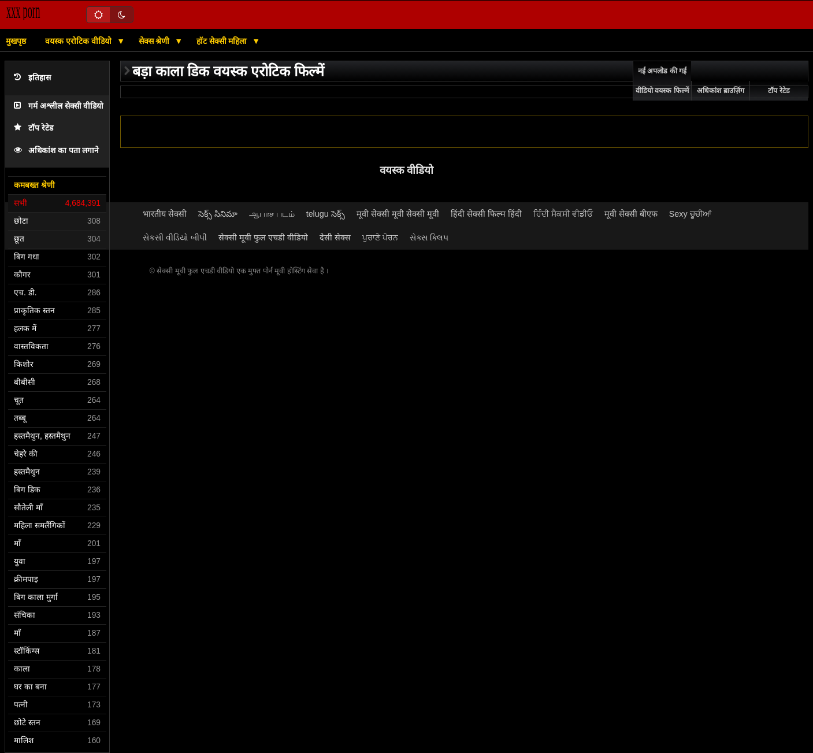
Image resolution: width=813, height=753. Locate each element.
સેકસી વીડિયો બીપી (175, 237)
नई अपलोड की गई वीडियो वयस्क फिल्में (662, 81)
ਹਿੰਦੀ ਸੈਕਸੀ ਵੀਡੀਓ (563, 213)
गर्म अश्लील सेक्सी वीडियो (58, 106)
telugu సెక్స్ (325, 213)
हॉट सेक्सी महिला (223, 41)
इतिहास (32, 77)
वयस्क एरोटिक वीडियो (79, 41)
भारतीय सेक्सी (165, 213)
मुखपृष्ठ (16, 41)
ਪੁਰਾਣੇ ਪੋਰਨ (380, 237)
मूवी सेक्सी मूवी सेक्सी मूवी (398, 213)
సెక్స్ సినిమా (217, 213)
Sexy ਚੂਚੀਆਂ (690, 213)
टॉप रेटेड (33, 128)
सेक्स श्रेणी (155, 41)
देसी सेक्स (335, 237)
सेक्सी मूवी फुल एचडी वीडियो (263, 237)
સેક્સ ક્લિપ (429, 237)
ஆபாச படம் (272, 213)
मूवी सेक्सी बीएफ (631, 213)
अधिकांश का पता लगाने (56, 150)
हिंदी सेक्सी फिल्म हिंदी (486, 213)
